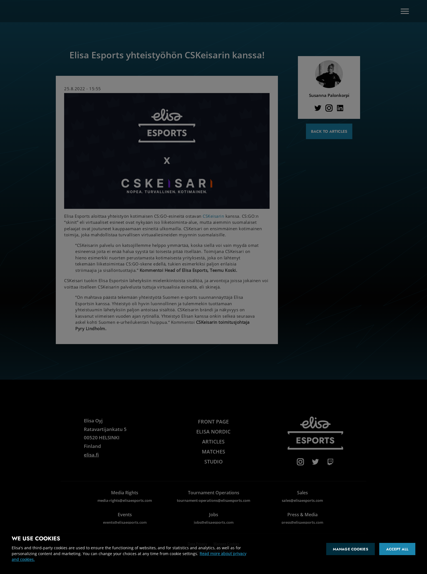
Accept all (397, 549)
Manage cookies (350, 549)
